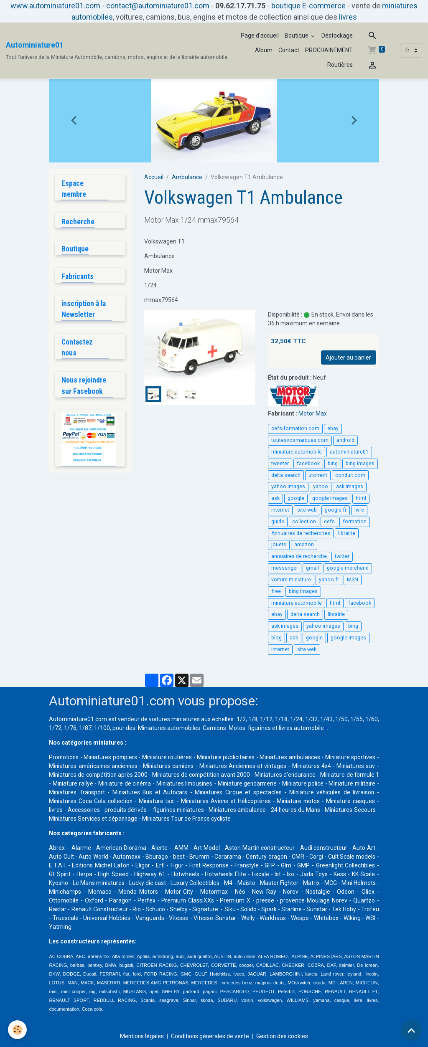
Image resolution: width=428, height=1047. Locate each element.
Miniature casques (73, 809)
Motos (237, 728)
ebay (333, 428)
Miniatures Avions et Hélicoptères (282, 801)
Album (264, 50)
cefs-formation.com (295, 428)
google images (330, 498)
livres (348, 17)
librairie (346, 533)
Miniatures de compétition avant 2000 (255, 774)
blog (276, 638)
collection (304, 522)
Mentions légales (141, 1036)
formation (355, 522)
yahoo (320, 486)
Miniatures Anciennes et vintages (283, 766)
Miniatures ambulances (314, 757)
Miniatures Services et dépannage (169, 818)
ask (275, 498)
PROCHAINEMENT (329, 50)
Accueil (153, 177)
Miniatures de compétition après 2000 (145, 774)
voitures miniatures (174, 719)
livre (359, 510)
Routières (340, 64)
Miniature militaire (94, 792)
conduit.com (350, 475)
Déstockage (337, 35)
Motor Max (312, 413)
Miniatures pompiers (116, 757)
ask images (349, 486)
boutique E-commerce (308, 5)
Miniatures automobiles (169, 728)
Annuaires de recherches (300, 533)
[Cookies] (17, 1029)
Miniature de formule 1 (80, 783)
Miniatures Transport (152, 792)
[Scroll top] (411, 1030)
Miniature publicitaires (244, 757)
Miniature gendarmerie (317, 783)
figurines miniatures (242, 809)
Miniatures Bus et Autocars (221, 792)
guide (277, 522)
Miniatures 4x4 (354, 766)
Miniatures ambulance (306, 809)
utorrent (317, 475)
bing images (360, 463)
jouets (278, 545)
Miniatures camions (204, 766)
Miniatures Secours (93, 818)
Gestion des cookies (283, 1036)
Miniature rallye (136, 783)
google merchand (348, 568)
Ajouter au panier (348, 357)
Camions (214, 728)
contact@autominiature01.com (157, 5)
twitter (342, 556)
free (276, 591)
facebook (308, 463)
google (296, 498)
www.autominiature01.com (55, 5)
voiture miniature (291, 580)
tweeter (280, 463)
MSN (352, 580)
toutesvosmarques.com (300, 440)
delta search (286, 475)
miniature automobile (296, 452)
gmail (312, 568)
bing (333, 463)
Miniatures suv (68, 774)
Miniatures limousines (253, 783)
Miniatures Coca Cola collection (151, 801)
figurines (259, 728)
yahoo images (288, 486)
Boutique (297, 35)
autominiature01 (349, 452)
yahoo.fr (329, 580)
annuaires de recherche (299, 556)
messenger (284, 568)
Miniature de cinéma (190, 783)
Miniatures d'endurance (343, 774)
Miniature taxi (215, 801)
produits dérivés (185, 809)
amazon (304, 545)
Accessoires (141, 809)
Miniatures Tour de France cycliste (263, 818)
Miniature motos (353, 801)
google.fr (335, 510)
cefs (329, 522)
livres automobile (301, 728)
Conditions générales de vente (210, 1036)
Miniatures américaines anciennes (126, 766)
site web (307, 510)
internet (280, 510)
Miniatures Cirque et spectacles (306, 792)
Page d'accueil (260, 35)
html (361, 498)
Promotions (64, 757)
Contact (288, 50)
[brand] (116, 50)
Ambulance (187, 177)
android (345, 440)
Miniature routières (179, 757)
